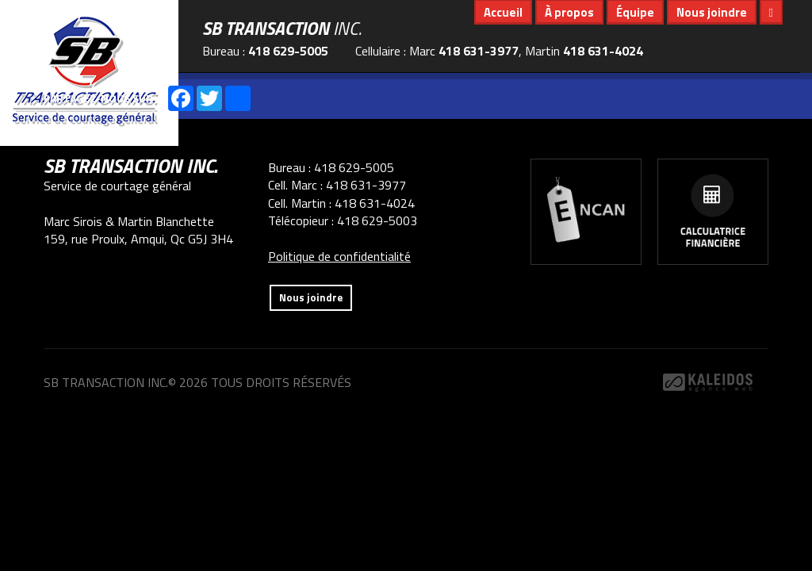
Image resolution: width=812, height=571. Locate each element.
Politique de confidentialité (339, 256)
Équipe (635, 12)
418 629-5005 (288, 50)
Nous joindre (711, 12)
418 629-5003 (377, 220)
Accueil (503, 12)
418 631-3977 (479, 50)
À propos (569, 12)
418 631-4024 (603, 50)
